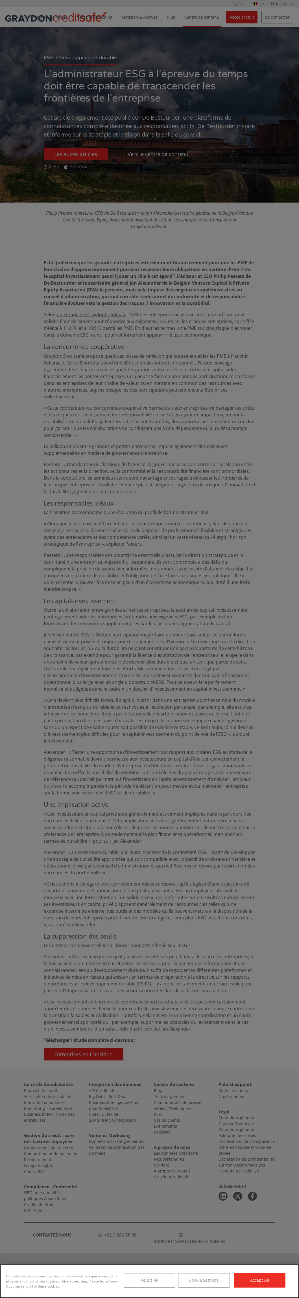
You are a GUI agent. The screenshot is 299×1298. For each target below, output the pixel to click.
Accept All (259, 1280)
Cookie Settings (204, 1280)
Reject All (149, 1280)
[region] (149, 1281)
